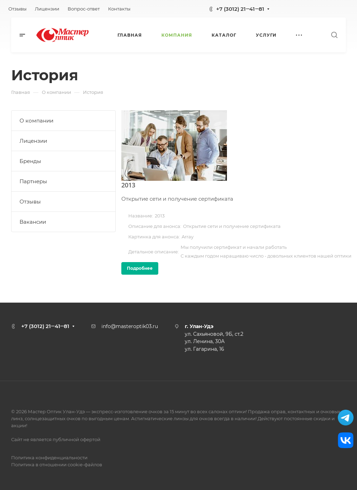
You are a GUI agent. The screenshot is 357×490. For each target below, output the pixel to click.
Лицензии (33, 141)
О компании (36, 120)
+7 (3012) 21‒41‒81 (240, 9)
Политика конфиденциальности (49, 457)
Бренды (30, 161)
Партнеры (33, 181)
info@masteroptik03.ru (129, 326)
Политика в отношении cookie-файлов (56, 464)
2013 (128, 185)
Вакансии (33, 221)
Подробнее (140, 268)
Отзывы (30, 201)
